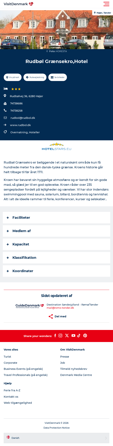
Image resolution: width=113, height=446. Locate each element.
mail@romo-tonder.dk (60, 307)
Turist (7, 356)
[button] (73, 4)
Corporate (10, 362)
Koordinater (20, 271)
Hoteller (34, 132)
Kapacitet (18, 244)
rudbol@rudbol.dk (23, 118)
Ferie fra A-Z (12, 390)
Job (62, 362)
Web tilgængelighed (18, 402)
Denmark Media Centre (76, 375)
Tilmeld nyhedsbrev (73, 369)
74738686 (16, 103)
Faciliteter (18, 218)
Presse (64, 356)
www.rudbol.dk (20, 125)
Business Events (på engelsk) (23, 369)
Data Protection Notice (56, 427)
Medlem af (19, 231)
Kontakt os (11, 396)
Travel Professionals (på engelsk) (26, 375)
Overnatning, (19, 132)
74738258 (16, 110)
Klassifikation (21, 258)
